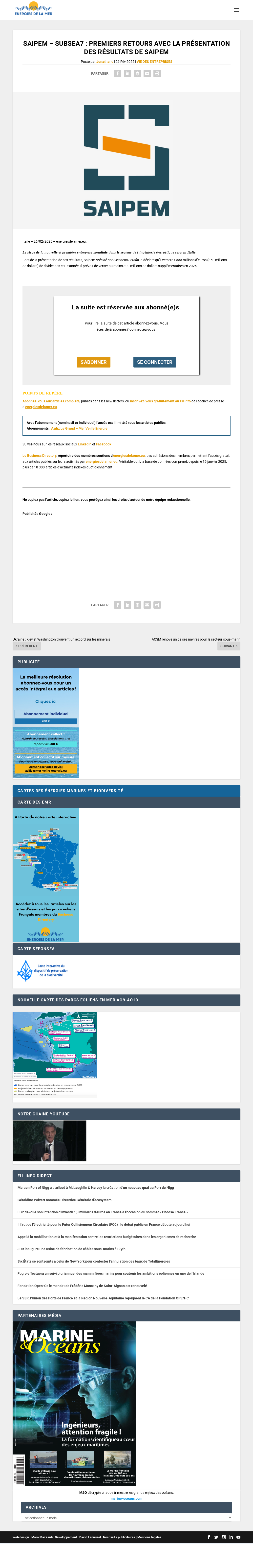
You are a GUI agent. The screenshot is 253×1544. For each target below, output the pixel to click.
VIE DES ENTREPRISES (154, 62)
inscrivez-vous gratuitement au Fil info (160, 401)
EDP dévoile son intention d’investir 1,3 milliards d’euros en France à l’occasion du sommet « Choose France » (103, 1212)
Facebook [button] (103, 444)
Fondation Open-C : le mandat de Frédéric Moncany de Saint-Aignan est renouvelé (82, 1286)
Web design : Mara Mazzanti (33, 1538)
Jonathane (104, 62)
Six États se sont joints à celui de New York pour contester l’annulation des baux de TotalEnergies (94, 1261)
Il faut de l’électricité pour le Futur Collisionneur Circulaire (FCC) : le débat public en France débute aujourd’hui (104, 1224)
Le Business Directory (39, 456)
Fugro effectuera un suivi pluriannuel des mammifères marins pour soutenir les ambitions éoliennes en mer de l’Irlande (111, 1273)
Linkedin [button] (84, 444)
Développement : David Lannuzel (78, 1538)
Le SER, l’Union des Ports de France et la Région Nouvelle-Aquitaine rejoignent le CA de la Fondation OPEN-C (103, 1298)
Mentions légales (149, 1538)
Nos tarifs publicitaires (119, 1538)
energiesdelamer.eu (41, 407)
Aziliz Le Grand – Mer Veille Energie (79, 428)
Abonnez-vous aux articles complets (51, 401)
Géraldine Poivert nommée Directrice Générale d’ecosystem (64, 1200)
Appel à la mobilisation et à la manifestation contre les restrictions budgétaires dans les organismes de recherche (107, 1237)
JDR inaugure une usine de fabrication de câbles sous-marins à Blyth (72, 1249)
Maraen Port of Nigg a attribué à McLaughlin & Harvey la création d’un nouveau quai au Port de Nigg (96, 1188)
